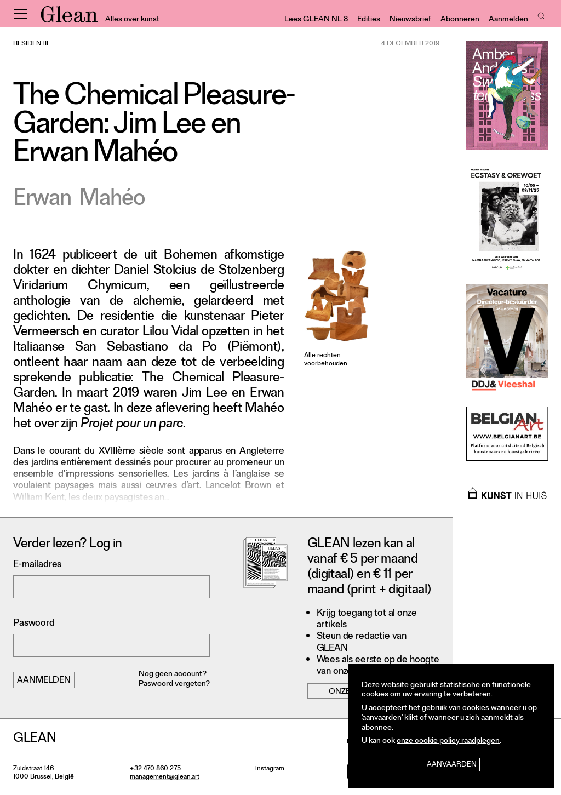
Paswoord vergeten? (174, 684)
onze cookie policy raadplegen (448, 741)
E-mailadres (37, 565)
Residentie (31, 44)
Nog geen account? (173, 674)
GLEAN (69, 18)
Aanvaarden (452, 765)
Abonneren (459, 20)
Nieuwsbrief (410, 20)
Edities (368, 20)
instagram (269, 769)
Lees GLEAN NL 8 (316, 20)
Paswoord (34, 624)
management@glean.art (164, 777)
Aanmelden (508, 20)
